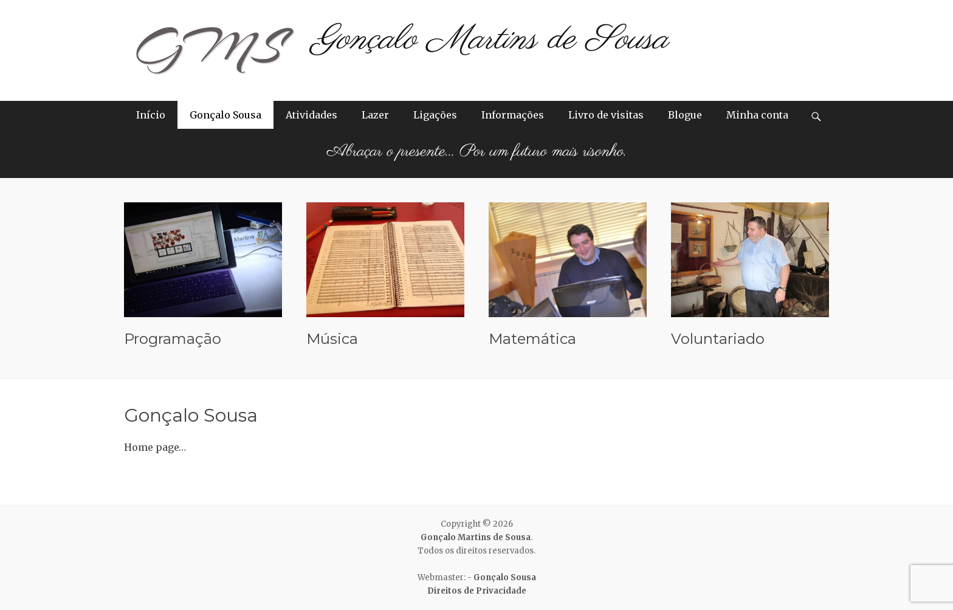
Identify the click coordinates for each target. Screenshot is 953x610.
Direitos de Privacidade (476, 591)
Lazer (375, 115)
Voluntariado (718, 339)
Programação (172, 339)
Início (150, 115)
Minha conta (757, 115)
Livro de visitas (606, 115)
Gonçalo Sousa (225, 115)
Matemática (532, 339)
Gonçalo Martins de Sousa (490, 39)
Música (332, 339)
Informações (512, 115)
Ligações (435, 115)
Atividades (311, 115)
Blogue (685, 115)
